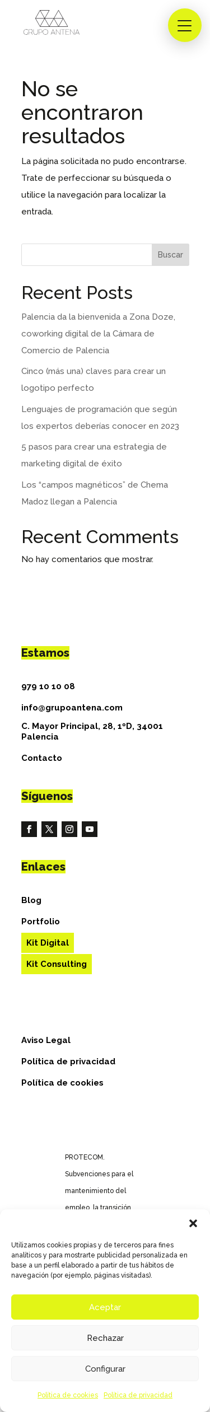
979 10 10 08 (48, 686)
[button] (193, 1223)
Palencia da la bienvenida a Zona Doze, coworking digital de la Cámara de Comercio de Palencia (98, 334)
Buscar (170, 254)
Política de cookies (68, 1395)
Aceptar (105, 1307)
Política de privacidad (138, 1395)
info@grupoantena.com (72, 708)
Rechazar (105, 1338)
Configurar (105, 1369)
